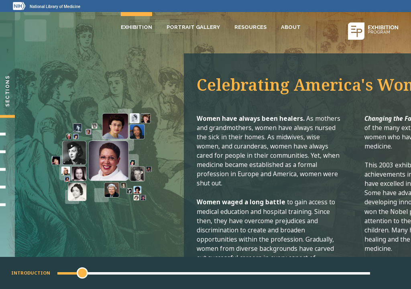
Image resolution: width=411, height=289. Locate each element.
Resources (250, 27)
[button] (82, 273)
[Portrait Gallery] (7, 205)
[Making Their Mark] (7, 152)
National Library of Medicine (55, 6)
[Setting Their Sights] (7, 134)
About (291, 27)
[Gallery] (7, 187)
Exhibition (136, 27)
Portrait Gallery (193, 27)
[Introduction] (7, 116)
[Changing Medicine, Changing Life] (7, 169)
